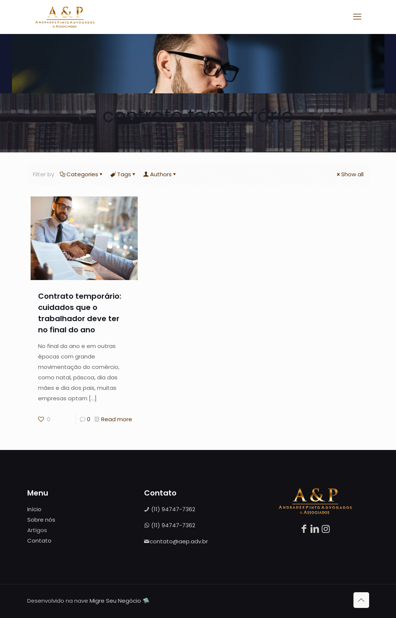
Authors (160, 174)
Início (34, 509)
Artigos (177, 136)
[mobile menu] (357, 16)
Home (144, 136)
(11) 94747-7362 (169, 509)
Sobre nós (41, 520)
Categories (82, 174)
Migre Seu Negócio (115, 601)
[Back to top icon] (361, 600)
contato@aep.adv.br (176, 541)
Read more (116, 419)
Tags (123, 174)
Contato (39, 540)
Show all (350, 174)
